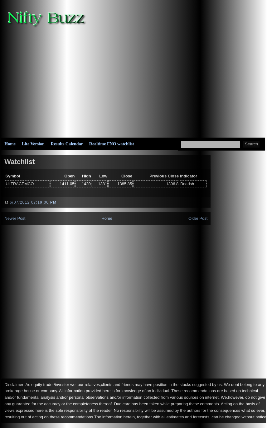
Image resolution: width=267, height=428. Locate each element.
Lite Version (33, 144)
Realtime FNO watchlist (111, 144)
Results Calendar (67, 144)
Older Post (197, 218)
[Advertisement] (165, 81)
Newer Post (14, 218)
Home (10, 144)
